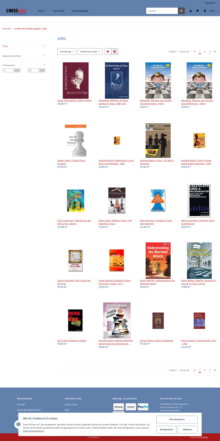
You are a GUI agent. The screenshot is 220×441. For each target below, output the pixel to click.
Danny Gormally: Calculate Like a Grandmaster (198, 222)
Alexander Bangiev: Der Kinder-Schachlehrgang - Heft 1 (156, 102)
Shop (5, 46)
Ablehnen (187, 429)
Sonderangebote (80, 10)
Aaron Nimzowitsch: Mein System (74, 100)
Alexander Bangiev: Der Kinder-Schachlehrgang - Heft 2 (197, 102)
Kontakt (21, 404)
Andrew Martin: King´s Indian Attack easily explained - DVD (196, 162)
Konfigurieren (166, 429)
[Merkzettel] (197, 11)
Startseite (210, 2)
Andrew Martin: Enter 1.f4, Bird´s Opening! (157, 162)
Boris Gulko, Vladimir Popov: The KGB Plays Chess (115, 222)
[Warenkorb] (209, 11)
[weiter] (215, 51)
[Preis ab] (8, 70)
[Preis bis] (33, 70)
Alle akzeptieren (176, 419)
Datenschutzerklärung (33, 431)
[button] (190, 11)
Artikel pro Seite (88, 51)
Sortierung (65, 51)
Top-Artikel (58, 10)
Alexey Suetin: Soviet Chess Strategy (71, 162)
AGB (67, 409)
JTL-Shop (204, 437)
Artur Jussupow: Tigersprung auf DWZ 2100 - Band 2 (74, 222)
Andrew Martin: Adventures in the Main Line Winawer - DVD (116, 162)
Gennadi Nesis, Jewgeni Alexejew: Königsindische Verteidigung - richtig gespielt (116, 342)
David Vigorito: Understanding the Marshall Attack (157, 282)
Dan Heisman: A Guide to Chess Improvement (156, 222)
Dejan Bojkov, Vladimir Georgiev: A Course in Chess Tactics (198, 282)
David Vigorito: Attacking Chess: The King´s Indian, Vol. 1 (115, 282)
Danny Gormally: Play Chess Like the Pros (73, 282)
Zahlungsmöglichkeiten (29, 409)
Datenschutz (71, 404)
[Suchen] (162, 11)
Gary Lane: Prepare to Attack (71, 340)
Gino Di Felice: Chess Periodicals (156, 340)
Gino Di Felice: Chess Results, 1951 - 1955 (199, 342)
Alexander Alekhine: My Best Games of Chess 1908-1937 (113, 102)
